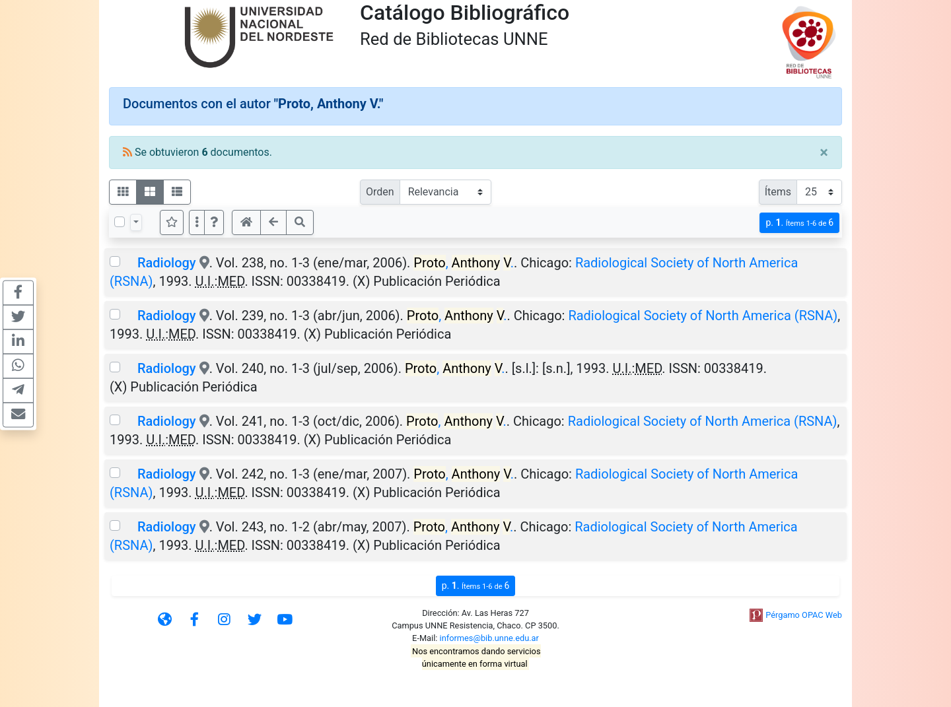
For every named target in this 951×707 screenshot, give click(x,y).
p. (799, 223)
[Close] (823, 152)
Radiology (166, 263)
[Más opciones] (197, 222)
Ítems (778, 191)
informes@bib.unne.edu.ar (489, 638)
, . (463, 263)
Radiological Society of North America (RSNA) (702, 315)
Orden (380, 191)
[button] (214, 222)
